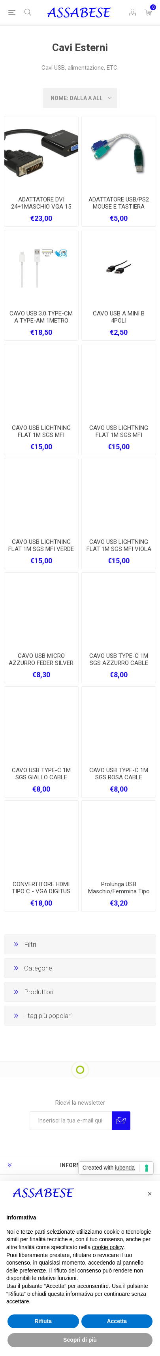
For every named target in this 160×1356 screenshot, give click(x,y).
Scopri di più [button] (80, 1340)
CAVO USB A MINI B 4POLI (119, 317)
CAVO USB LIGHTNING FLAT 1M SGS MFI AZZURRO (41, 435)
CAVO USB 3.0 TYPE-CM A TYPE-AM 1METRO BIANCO (41, 320)
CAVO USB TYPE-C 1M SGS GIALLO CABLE (41, 774)
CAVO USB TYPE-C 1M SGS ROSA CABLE (118, 774)
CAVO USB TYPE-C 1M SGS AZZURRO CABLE (118, 659)
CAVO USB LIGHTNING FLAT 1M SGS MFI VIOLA (119, 545)
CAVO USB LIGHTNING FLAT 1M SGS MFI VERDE (41, 545)
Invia (121, 1120)
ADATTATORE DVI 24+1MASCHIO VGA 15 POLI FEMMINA (41, 206)
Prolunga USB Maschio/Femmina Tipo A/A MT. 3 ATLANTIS (119, 891)
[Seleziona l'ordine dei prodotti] (80, 98)
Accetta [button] (117, 1321)
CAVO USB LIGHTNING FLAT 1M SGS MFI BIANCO (118, 435)
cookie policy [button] (107, 1247)
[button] (149, 1193)
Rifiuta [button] (43, 1321)
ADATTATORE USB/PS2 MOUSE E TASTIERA (118, 203)
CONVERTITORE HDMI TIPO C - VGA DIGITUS (41, 888)
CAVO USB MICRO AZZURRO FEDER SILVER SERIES (41, 663)
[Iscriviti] (71, 1120)
